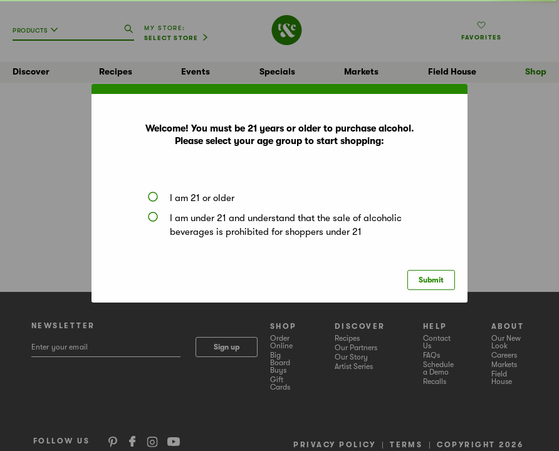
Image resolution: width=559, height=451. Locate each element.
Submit (431, 280)
